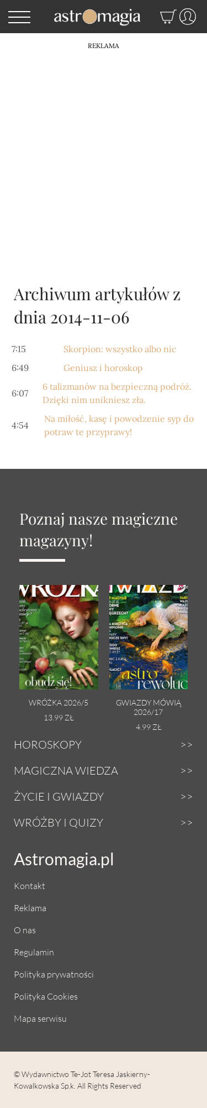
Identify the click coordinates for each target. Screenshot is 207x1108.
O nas (25, 929)
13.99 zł (58, 717)
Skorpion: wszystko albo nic (120, 348)
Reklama (30, 907)
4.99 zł (148, 726)
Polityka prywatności (54, 974)
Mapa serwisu (40, 1018)
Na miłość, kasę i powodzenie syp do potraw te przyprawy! (119, 425)
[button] (19, 17)
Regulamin (34, 952)
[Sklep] (157, 17)
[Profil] (186, 17)
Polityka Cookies (46, 996)
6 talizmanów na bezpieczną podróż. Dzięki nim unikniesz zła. (117, 393)
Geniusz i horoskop (103, 367)
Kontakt (29, 885)
